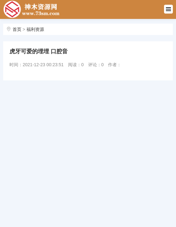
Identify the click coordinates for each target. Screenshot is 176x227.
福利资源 (35, 29)
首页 (17, 29)
